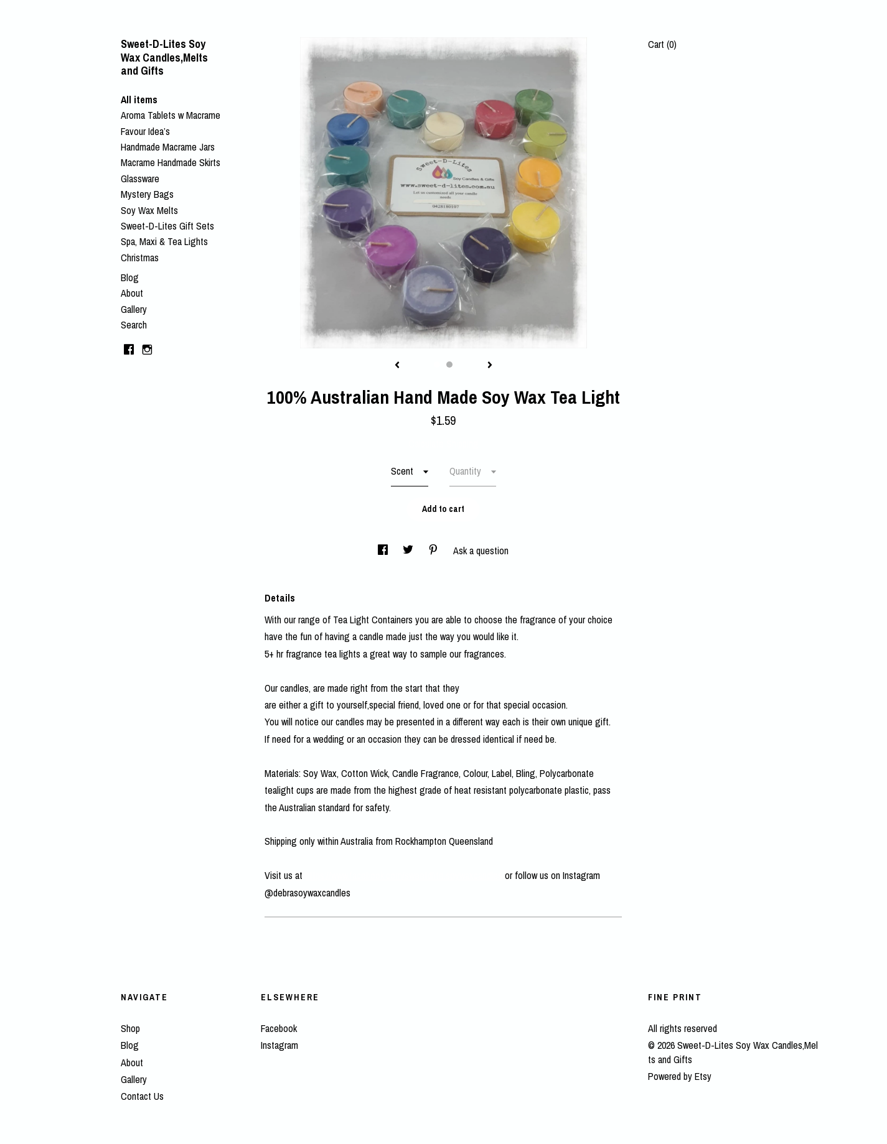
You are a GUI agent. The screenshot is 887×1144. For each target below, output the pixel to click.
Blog (130, 277)
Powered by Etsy (679, 1076)
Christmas (140, 257)
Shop (130, 1028)
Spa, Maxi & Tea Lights (164, 241)
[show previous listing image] (397, 365)
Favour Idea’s (145, 131)
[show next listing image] (490, 365)
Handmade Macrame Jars (168, 147)
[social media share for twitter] (409, 550)
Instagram (279, 1045)
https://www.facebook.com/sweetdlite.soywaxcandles (403, 875)
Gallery (134, 309)
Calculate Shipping (443, 443)
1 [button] (437, 364)
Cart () (662, 44)
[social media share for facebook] (384, 550)
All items (139, 99)
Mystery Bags (147, 194)
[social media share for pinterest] (434, 550)
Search (134, 325)
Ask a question (481, 550)
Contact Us (142, 1096)
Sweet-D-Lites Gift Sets (167, 226)
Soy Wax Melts (149, 210)
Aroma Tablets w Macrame (170, 115)
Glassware (140, 178)
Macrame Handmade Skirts (170, 162)
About (132, 293)
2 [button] (449, 364)
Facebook (279, 1028)
